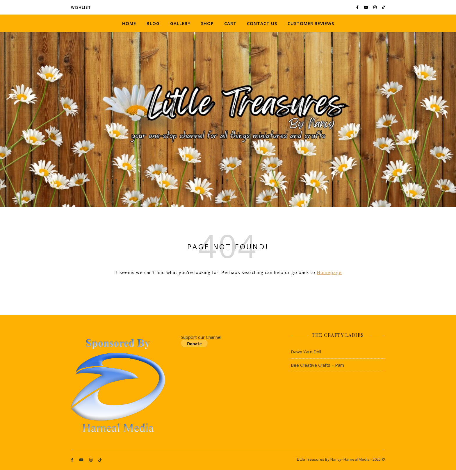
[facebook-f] (357, 7)
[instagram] (375, 7)
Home (129, 23)
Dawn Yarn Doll (306, 352)
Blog (153, 23)
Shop (207, 23)
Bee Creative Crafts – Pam (317, 365)
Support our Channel (201, 337)
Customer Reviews (311, 23)
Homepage (329, 272)
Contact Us (262, 23)
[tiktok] (383, 7)
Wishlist (81, 7)
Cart (230, 23)
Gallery (180, 23)
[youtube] (366, 7)
